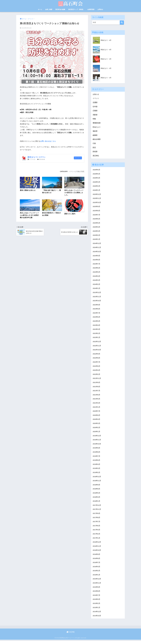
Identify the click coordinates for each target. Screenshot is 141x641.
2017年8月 (96, 518)
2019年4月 (96, 465)
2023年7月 (96, 313)
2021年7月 (96, 391)
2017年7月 (96, 522)
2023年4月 (96, 326)
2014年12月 (97, 613)
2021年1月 (96, 408)
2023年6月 (96, 317)
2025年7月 (96, 215)
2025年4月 (96, 227)
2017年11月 (97, 510)
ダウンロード (78, 157)
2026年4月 (96, 178)
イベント (72, 171)
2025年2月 (96, 235)
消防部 (95, 115)
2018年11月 (97, 481)
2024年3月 (96, 281)
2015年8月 (96, 592)
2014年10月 (97, 617)
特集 (94, 119)
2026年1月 (96, 190)
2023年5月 (96, 322)
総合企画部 (97, 139)
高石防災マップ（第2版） (76, 9)
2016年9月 (96, 555)
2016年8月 (96, 559)
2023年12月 (97, 293)
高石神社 (96, 156)
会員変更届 (90, 9)
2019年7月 (96, 457)
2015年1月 (96, 609)
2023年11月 (97, 297)
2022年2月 (96, 375)
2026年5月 (96, 174)
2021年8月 (96, 387)
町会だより (97, 127)
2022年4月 (96, 371)
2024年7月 (96, 264)
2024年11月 (97, 248)
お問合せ (100, 9)
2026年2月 (96, 186)
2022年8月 (96, 358)
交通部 (95, 102)
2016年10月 (97, 551)
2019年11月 (97, 440)
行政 (78, 171)
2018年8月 (96, 490)
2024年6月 (96, 268)
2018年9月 (96, 486)
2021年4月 (96, 404)
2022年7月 (96, 363)
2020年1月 (96, 432)
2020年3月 (96, 424)
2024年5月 (96, 272)
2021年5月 (96, 399)
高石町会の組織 (60, 9)
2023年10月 (97, 301)
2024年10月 (97, 252)
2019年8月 (96, 453)
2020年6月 (96, 416)
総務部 (95, 135)
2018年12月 (97, 477)
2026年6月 (96, 170)
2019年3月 (96, 469)
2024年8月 (96, 260)
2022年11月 (97, 346)
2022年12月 (97, 342)
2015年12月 (97, 580)
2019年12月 (97, 436)
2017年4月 (96, 531)
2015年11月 (97, 584)
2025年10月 (97, 203)
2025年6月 (96, 219)
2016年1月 (96, 576)
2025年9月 (96, 207)
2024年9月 (96, 256)
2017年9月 (96, 514)
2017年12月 (97, 506)
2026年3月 (96, 182)
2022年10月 (97, 350)
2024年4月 (96, 276)
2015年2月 (96, 604)
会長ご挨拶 (48, 9)
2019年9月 (96, 449)
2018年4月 (96, 498)
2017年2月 (96, 535)
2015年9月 (96, 588)
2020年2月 (96, 428)
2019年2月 (96, 473)
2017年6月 (96, 527)
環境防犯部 (97, 123)
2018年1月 (96, 502)
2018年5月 (96, 494)
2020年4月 (96, 420)
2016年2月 (96, 572)
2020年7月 (96, 412)
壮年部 (95, 107)
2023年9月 (96, 305)
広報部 (95, 111)
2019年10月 (97, 445)
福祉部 (95, 131)
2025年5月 (96, 223)
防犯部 (95, 152)
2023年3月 (96, 330)
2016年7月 (96, 563)
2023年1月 (96, 338)
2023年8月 (96, 309)
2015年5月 (96, 600)
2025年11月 (97, 199)
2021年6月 (96, 395)
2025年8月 (96, 211)
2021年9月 (96, 383)
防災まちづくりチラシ (37, 157)
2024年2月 (96, 285)
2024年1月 (96, 289)
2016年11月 (97, 547)
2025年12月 (97, 194)
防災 (82, 171)
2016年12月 (97, 543)
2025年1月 (96, 240)
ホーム (40, 9)
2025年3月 (96, 231)
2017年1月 (96, 539)
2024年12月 (97, 244)
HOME (70, 633)
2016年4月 (96, 568)
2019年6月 (96, 461)
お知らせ (96, 94)
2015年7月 (96, 596)
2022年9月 (96, 354)
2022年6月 (96, 367)
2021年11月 (97, 379)
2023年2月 (96, 334)
